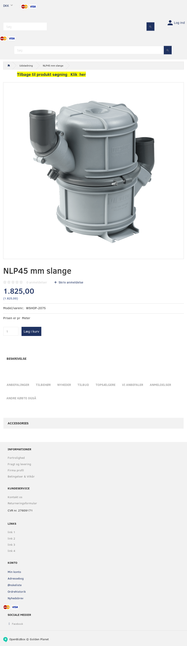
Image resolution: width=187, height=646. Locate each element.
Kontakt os (15, 497)
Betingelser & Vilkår (21, 476)
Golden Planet (39, 639)
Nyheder (64, 384)
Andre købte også (21, 398)
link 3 (11, 545)
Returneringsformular (22, 503)
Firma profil (16, 470)
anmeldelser (36, 282)
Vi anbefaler (132, 384)
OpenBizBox (17, 639)
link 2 (11, 538)
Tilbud (83, 384)
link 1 (11, 532)
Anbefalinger (18, 384)
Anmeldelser (160, 384)
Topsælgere (105, 384)
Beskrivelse (16, 358)
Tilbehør (43, 384)
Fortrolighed (16, 458)
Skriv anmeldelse (70, 282)
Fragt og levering (19, 464)
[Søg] (150, 26)
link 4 (11, 551)
